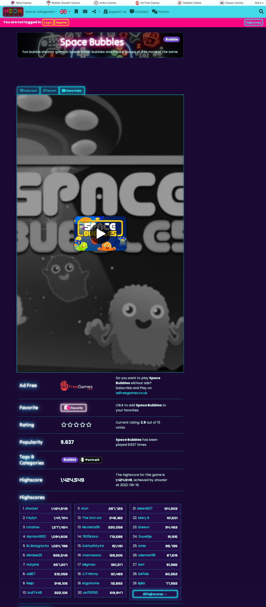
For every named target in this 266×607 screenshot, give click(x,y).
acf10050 (90, 592)
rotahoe (32, 527)
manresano (91, 555)
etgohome (90, 583)
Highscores (253, 22)
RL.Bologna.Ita (37, 545)
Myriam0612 (36, 536)
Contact (139, 11)
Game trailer (72, 90)
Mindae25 (34, 555)
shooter (31, 508)
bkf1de (143, 573)
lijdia (141, 583)
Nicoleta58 (91, 527)
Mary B (143, 517)
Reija (30, 583)
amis (142, 545)
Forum (160, 11)
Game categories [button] (39, 11)
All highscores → (155, 594)
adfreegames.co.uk (131, 393)
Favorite (73, 408)
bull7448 (34, 592)
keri (141, 564)
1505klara (90, 536)
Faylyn (31, 517)
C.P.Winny (90, 573)
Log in (48, 22)
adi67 (30, 573)
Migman (88, 564)
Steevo (143, 527)
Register (61, 22)
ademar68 (146, 555)
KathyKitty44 (93, 545)
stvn (84, 508)
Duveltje (145, 536)
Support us (114, 11)
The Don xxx (92, 517)
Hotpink (32, 564)
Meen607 (145, 508)
